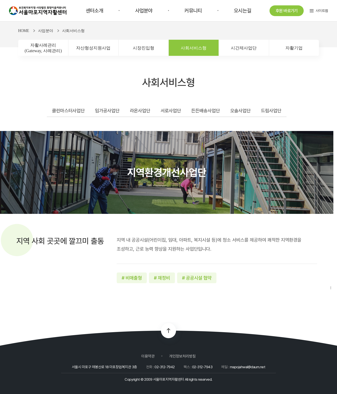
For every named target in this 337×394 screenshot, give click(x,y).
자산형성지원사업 (93, 48)
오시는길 (242, 11)
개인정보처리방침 (182, 356)
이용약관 (148, 356)
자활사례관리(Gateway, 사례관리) (43, 48)
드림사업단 (271, 110)
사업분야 (144, 11)
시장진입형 (143, 48)
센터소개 (94, 11)
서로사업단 (171, 110)
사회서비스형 (194, 48)
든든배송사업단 (205, 110)
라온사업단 (140, 110)
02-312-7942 (165, 367)
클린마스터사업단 (68, 110)
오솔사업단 (240, 110)
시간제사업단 (244, 48)
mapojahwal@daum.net (247, 367)
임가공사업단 (107, 110)
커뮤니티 (193, 11)
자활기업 (294, 48)
